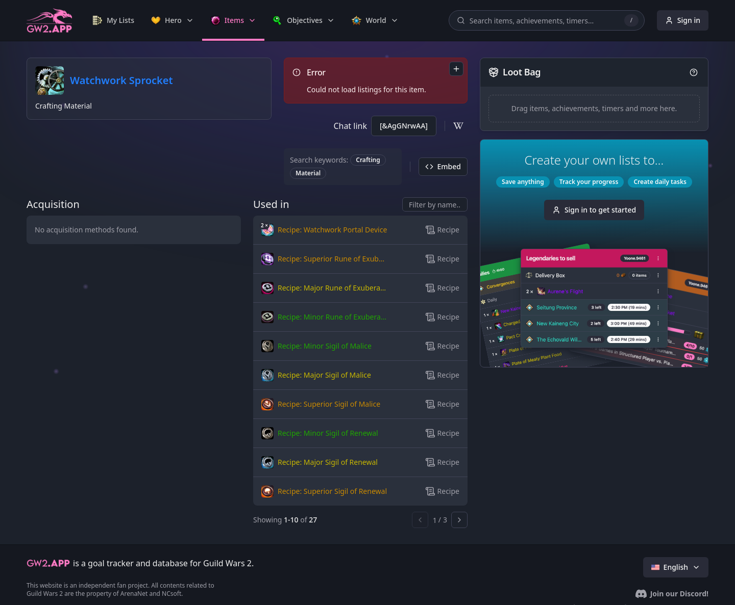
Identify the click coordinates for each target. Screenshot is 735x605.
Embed (443, 166)
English (675, 567)
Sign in (682, 20)
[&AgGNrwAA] (404, 125)
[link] (113, 20)
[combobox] (456, 69)
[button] (324, 230)
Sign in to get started (594, 210)
